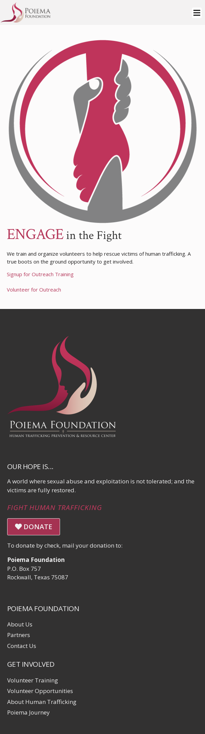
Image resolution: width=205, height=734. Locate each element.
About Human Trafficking (41, 702)
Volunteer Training (32, 680)
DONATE (33, 526)
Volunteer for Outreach (34, 289)
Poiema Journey (28, 712)
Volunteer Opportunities (40, 691)
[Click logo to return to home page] (25, 20)
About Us (19, 624)
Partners (18, 635)
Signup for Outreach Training (40, 274)
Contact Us (21, 646)
